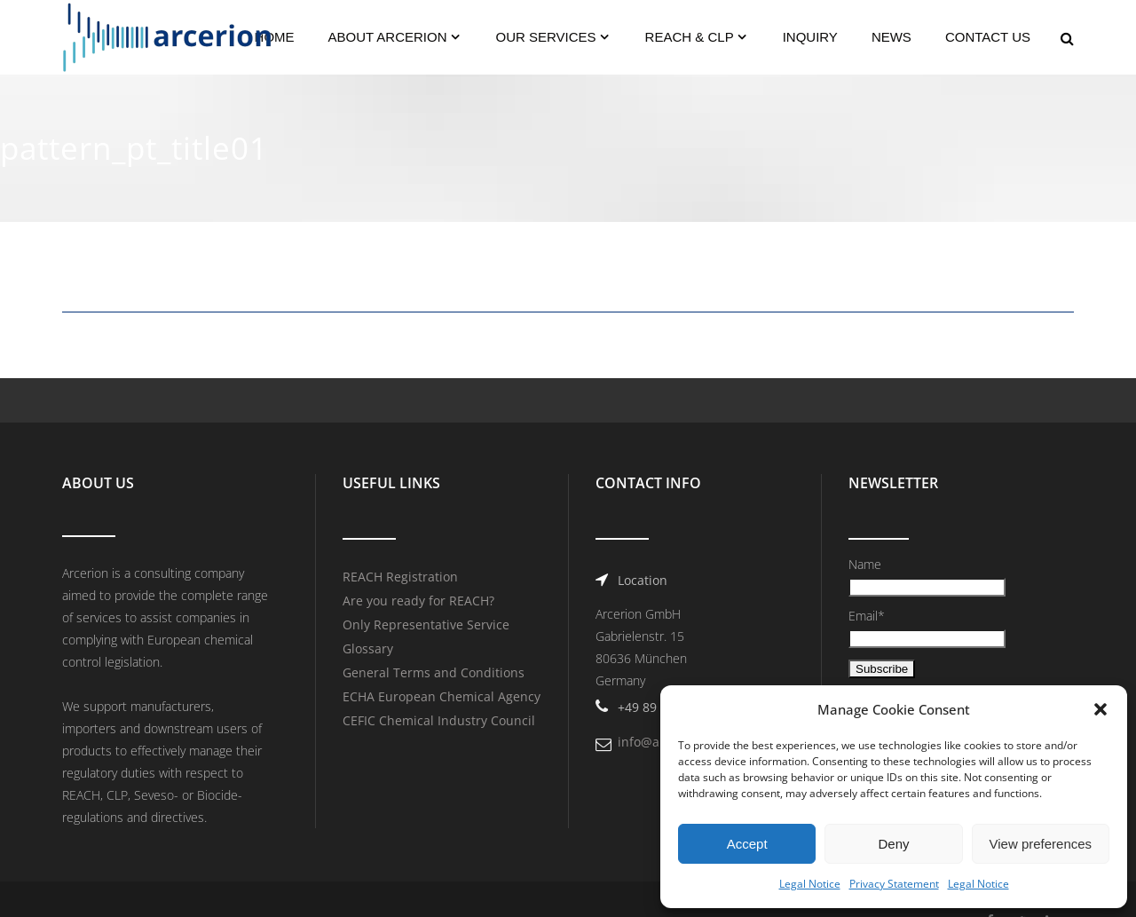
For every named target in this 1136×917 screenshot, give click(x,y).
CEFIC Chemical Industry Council (439, 720)
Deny (893, 843)
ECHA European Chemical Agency (441, 696)
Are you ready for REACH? (418, 600)
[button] (1100, 709)
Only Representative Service (426, 624)
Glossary (368, 648)
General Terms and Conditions (434, 672)
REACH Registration (400, 576)
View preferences (1041, 843)
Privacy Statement (894, 883)
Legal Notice (809, 883)
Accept (747, 843)
